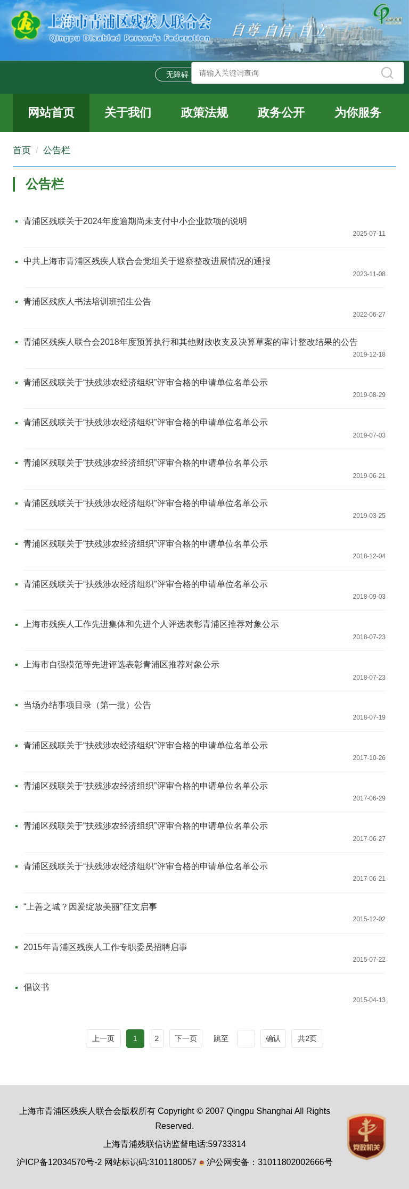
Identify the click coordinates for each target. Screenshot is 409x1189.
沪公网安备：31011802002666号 (270, 1162)
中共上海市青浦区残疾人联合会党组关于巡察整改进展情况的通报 (147, 261)
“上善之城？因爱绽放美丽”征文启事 (90, 906)
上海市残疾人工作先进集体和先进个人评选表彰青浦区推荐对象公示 (151, 624)
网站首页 (51, 112)
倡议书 (36, 987)
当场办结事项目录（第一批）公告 (87, 704)
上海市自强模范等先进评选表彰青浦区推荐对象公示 (121, 664)
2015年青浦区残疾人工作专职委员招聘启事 (105, 947)
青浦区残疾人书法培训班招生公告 (87, 301)
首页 (22, 150)
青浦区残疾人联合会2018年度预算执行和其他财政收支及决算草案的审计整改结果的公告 (190, 341)
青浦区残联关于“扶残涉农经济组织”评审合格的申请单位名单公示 (145, 382)
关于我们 (127, 112)
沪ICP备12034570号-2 (59, 1162)
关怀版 (231, 74)
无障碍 (177, 74)
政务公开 (281, 112)
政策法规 (204, 112)
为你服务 (357, 112)
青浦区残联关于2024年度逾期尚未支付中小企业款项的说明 (135, 221)
